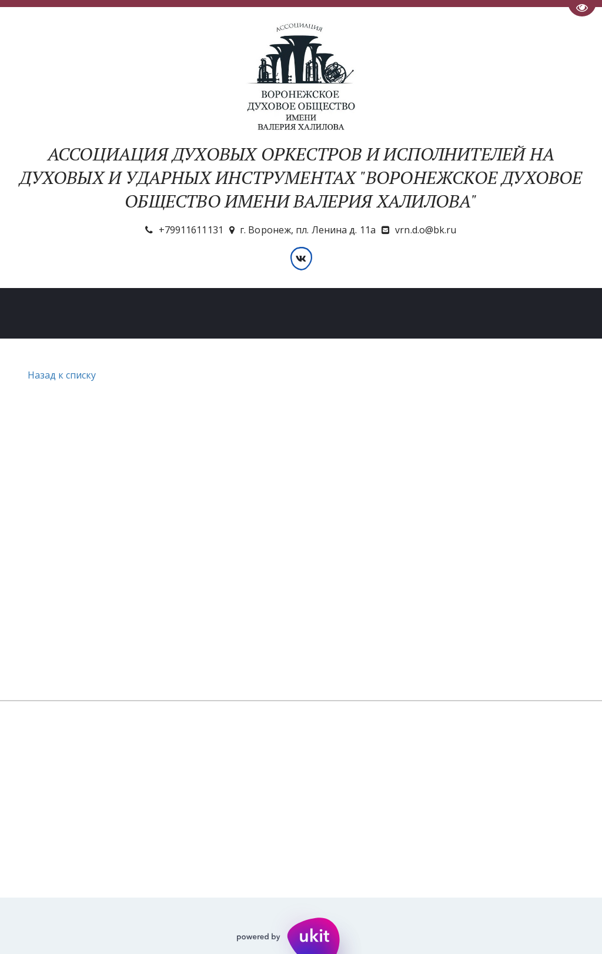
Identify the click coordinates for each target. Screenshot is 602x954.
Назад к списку (60, 375)
